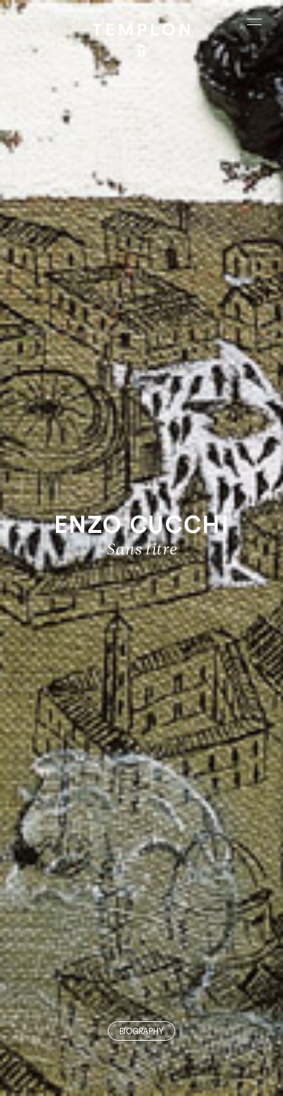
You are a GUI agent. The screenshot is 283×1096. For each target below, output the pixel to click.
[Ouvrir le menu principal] (254, 21)
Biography (141, 1032)
